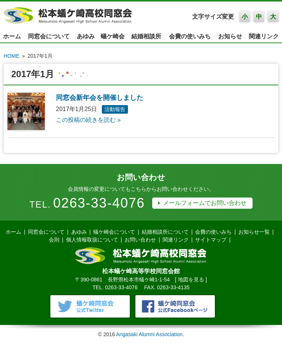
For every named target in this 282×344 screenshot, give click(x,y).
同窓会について (49, 36)
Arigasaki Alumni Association (149, 334)
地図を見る (191, 280)
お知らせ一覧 (254, 232)
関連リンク (264, 36)
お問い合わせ (140, 240)
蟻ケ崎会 (113, 36)
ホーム (12, 36)
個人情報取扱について (92, 240)
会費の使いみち (190, 36)
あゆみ (86, 36)
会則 (54, 240)
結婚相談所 (146, 36)
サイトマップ (210, 240)
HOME (11, 56)
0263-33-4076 (99, 203)
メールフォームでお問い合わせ (205, 203)
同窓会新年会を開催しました (99, 97)
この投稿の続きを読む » (88, 120)
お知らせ (230, 36)
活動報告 (114, 109)
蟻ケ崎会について (114, 232)
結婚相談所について (165, 232)
